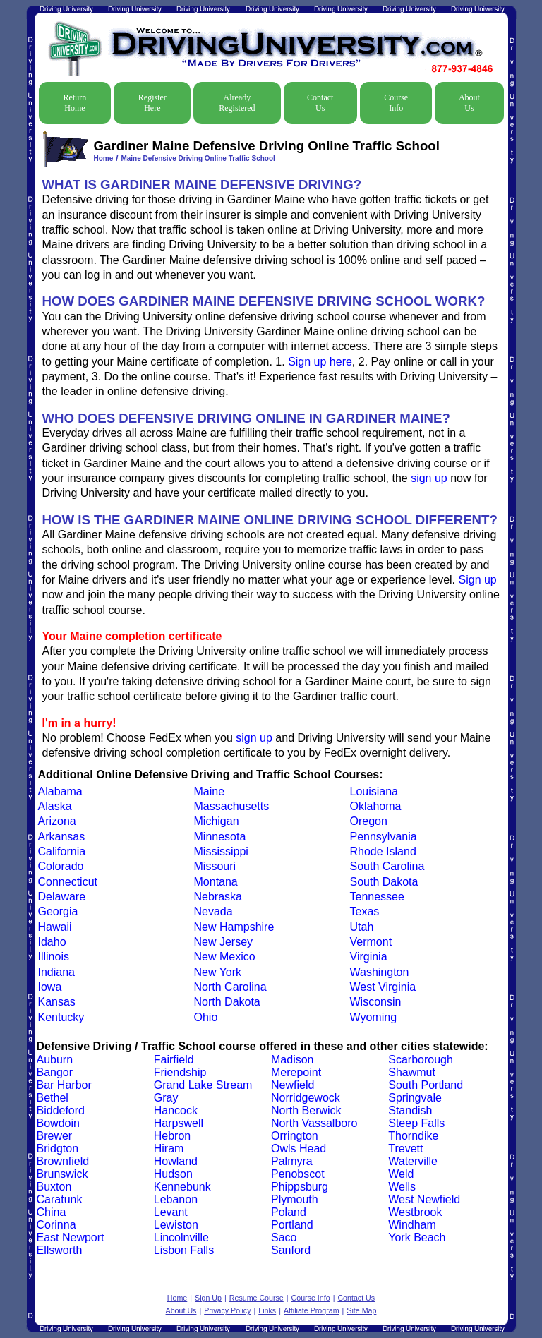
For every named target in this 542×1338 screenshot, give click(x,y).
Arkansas (61, 837)
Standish (410, 1110)
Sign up (478, 580)
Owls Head (298, 1149)
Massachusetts (232, 806)
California (62, 851)
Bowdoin (58, 1123)
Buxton (54, 1187)
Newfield (292, 1085)
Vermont (371, 942)
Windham (412, 1225)
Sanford (291, 1250)
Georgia (58, 911)
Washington (379, 972)
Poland (288, 1212)
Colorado (61, 866)
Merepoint (296, 1072)
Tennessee (377, 897)
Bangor (55, 1072)
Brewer (55, 1136)
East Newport (70, 1237)
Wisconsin (376, 1002)
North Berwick (306, 1110)
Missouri (215, 866)
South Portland (425, 1085)
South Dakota (384, 882)
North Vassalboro (314, 1123)
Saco (283, 1237)
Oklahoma (376, 806)
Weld (401, 1174)
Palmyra (292, 1161)
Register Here (152, 102)
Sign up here (320, 362)
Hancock (176, 1110)
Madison (292, 1060)
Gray (166, 1098)
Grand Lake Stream (203, 1085)
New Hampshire (234, 927)
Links (267, 1310)
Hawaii (55, 927)
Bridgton (58, 1149)
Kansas (57, 1002)
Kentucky (61, 1017)
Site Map (361, 1310)
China (51, 1212)
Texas (365, 911)
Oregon (368, 821)
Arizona (57, 821)
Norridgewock (305, 1098)
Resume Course (256, 1298)
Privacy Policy (227, 1310)
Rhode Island (383, 851)
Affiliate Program (311, 1310)
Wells (402, 1187)
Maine (209, 791)
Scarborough (420, 1060)
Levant (171, 1212)
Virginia (368, 957)
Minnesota (220, 837)
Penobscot (298, 1174)
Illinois (53, 957)
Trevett (405, 1149)
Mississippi (221, 851)
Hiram (169, 1149)
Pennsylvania (383, 837)
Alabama (60, 791)
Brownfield (63, 1161)
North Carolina (230, 987)
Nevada (213, 911)
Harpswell (178, 1123)
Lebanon (176, 1199)
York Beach (416, 1237)
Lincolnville (181, 1237)
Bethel (52, 1098)
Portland (292, 1225)
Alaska (55, 806)
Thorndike (413, 1136)
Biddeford (61, 1110)
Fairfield (174, 1060)
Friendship (180, 1072)
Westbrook (415, 1212)
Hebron (172, 1136)
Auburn (55, 1060)
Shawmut (411, 1072)
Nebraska (218, 897)
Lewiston (176, 1225)
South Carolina (387, 866)
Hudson (173, 1174)
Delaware (62, 897)
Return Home (75, 102)
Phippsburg (299, 1187)
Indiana (57, 972)
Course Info (396, 102)
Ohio (206, 1017)
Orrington (294, 1136)
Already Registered (237, 102)
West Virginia (383, 987)
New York (218, 972)
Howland (176, 1161)
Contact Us (320, 102)
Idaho (52, 942)
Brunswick (62, 1174)
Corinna (56, 1225)
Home (104, 158)
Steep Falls (416, 1123)
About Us (469, 102)
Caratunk (60, 1199)
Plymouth (294, 1199)
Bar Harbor (64, 1085)
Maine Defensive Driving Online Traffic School (198, 158)
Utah (362, 927)
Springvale (415, 1098)
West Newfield (424, 1199)
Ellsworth (60, 1250)
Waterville (413, 1161)
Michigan (216, 821)
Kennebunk (182, 1187)
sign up (429, 478)
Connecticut (68, 882)
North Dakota (227, 1002)
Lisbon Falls (184, 1250)
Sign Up (208, 1298)
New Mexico (224, 957)
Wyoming (373, 1017)
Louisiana (374, 791)
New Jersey (223, 942)
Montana (216, 882)
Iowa (50, 987)
